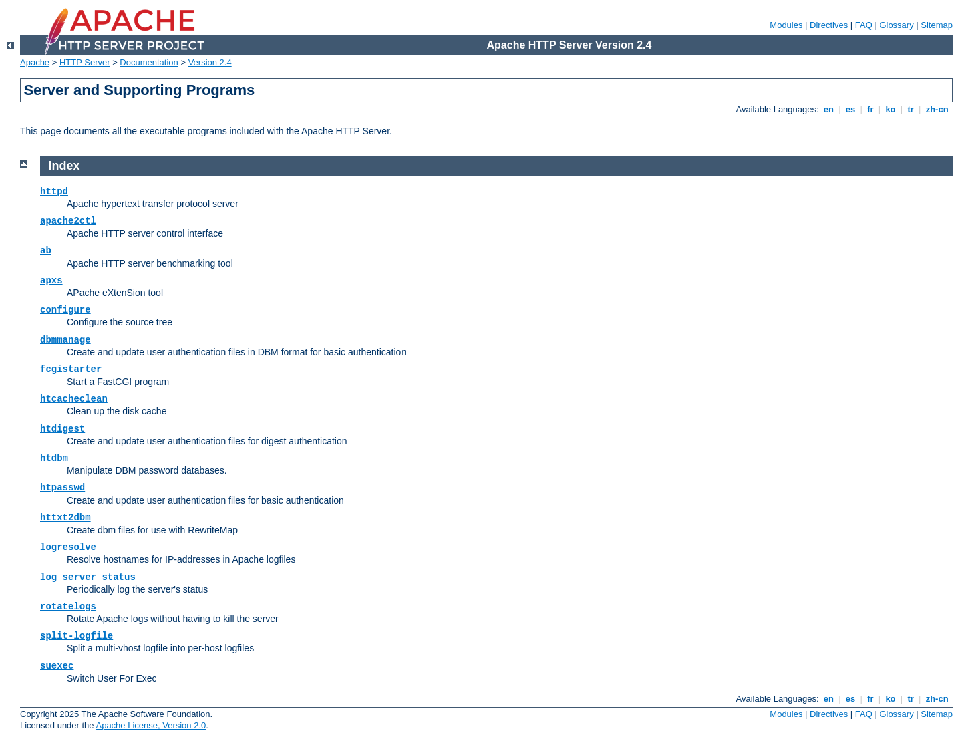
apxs (51, 280)
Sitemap (937, 25)
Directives (829, 25)
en (828, 109)
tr (911, 109)
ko (890, 109)
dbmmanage (65, 340)
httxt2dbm (65, 517)
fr (870, 109)
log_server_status (88, 577)
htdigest (62, 429)
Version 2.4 (210, 62)
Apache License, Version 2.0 (151, 725)
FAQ (863, 25)
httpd (54, 191)
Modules (786, 25)
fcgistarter (71, 369)
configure (65, 310)
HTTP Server (84, 62)
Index (64, 165)
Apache (34, 62)
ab (45, 250)
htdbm (54, 458)
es (850, 109)
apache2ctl (68, 221)
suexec (56, 666)
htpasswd (62, 487)
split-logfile (76, 636)
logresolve (68, 547)
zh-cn (937, 109)
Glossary (896, 25)
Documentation (149, 62)
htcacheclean (74, 399)
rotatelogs (68, 606)
